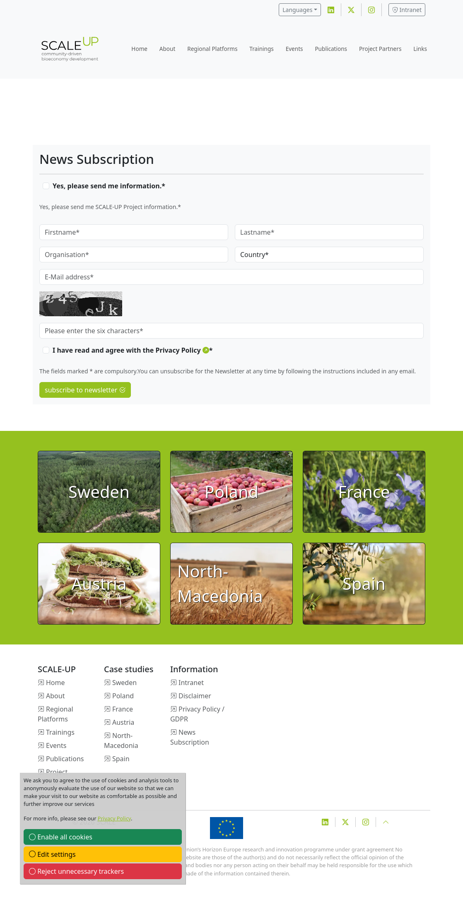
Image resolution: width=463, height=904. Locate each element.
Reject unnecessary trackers (76, 871)
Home (139, 49)
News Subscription (189, 737)
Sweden (124, 682)
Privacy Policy (114, 818)
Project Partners (380, 49)
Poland (123, 695)
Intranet (407, 10)
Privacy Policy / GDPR (197, 714)
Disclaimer (194, 695)
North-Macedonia (121, 740)
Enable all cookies (60, 836)
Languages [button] (297, 10)
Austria (123, 722)
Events (294, 49)
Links (420, 49)
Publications (331, 49)
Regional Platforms (212, 49)
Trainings (261, 49)
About (167, 49)
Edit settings (52, 854)
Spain (121, 758)
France (122, 709)
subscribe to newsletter (85, 389)
